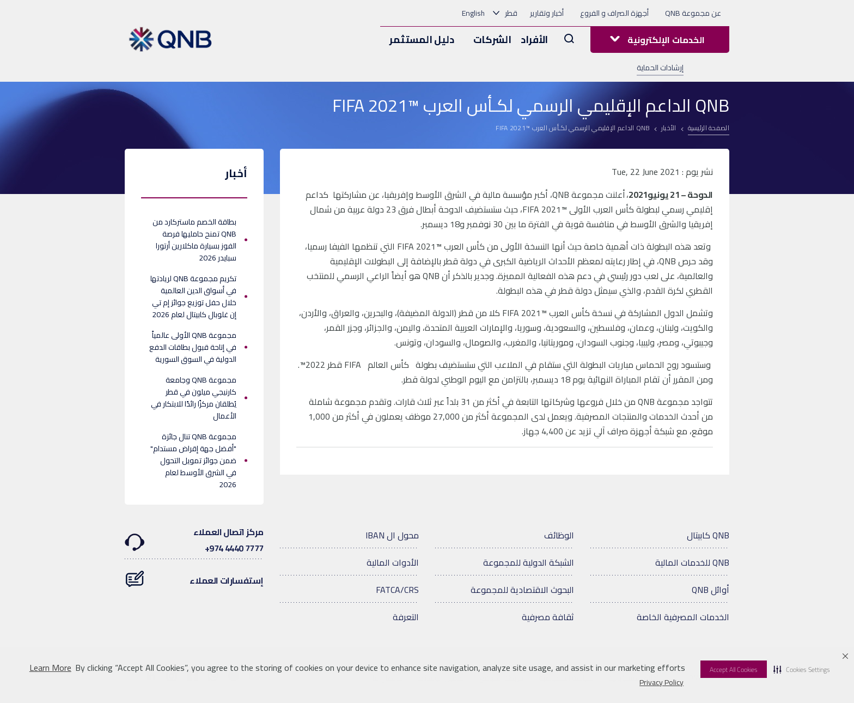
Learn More (50, 667)
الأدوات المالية (393, 562)
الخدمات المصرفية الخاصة (683, 617)
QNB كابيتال (708, 535)
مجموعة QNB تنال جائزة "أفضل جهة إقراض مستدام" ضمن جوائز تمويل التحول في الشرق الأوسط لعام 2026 (193, 460)
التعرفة (406, 617)
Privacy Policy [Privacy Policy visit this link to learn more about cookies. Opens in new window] (661, 682)
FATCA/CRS (397, 589)
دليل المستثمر (421, 40)
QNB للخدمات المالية (692, 562)
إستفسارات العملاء (194, 575)
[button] (801, 669)
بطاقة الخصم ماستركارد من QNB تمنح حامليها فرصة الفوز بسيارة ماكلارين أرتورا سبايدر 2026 (194, 240)
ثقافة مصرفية (548, 617)
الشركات (492, 40)
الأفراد (534, 40)
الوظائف (559, 535)
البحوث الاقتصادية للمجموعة (522, 589)
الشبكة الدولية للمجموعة (528, 562)
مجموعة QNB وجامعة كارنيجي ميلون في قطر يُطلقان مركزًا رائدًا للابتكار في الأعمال (193, 398)
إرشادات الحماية (660, 67)
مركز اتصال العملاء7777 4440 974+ (194, 540)
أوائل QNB (710, 589)
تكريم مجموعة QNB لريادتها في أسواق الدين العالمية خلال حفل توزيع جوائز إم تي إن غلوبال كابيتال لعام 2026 (193, 296)
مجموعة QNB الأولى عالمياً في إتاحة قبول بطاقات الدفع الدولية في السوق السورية (192, 347)
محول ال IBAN (392, 535)
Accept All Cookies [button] (734, 669)
